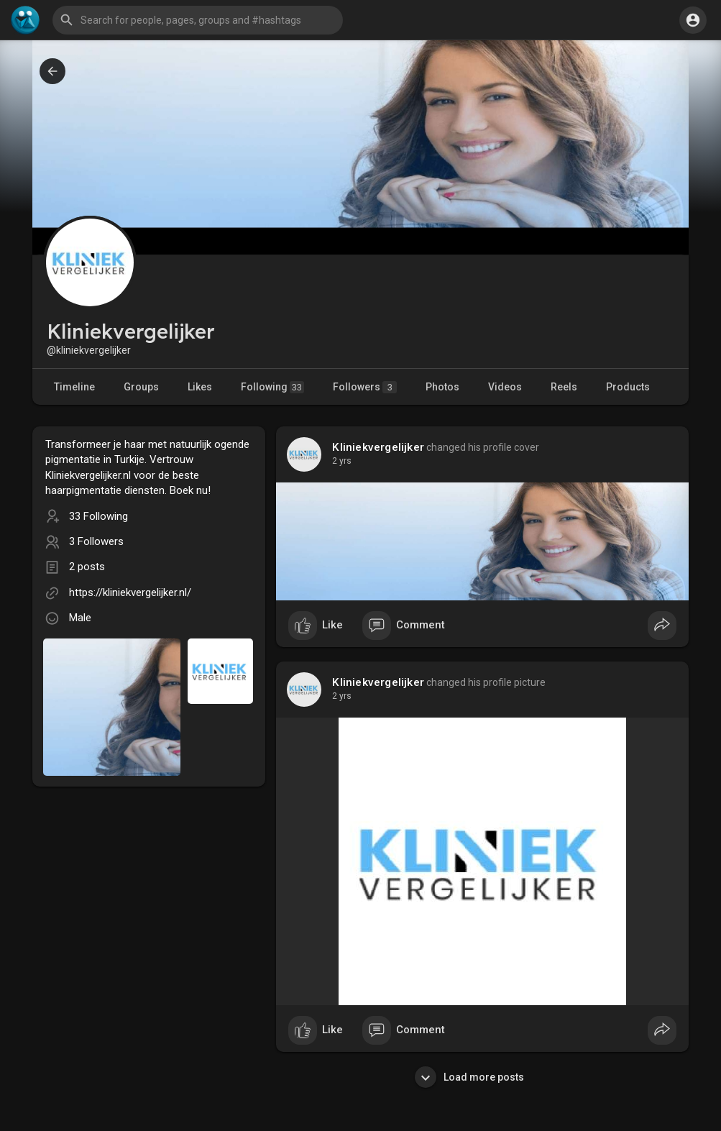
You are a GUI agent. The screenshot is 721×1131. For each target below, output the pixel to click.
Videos (505, 387)
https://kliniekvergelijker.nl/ (130, 592)
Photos (442, 387)
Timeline (74, 387)
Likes (200, 387)
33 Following (98, 516)
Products (628, 387)
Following (272, 387)
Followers (365, 387)
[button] (197, 20)
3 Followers (96, 541)
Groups (141, 387)
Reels (564, 387)
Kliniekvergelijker (378, 447)
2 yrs (342, 461)
